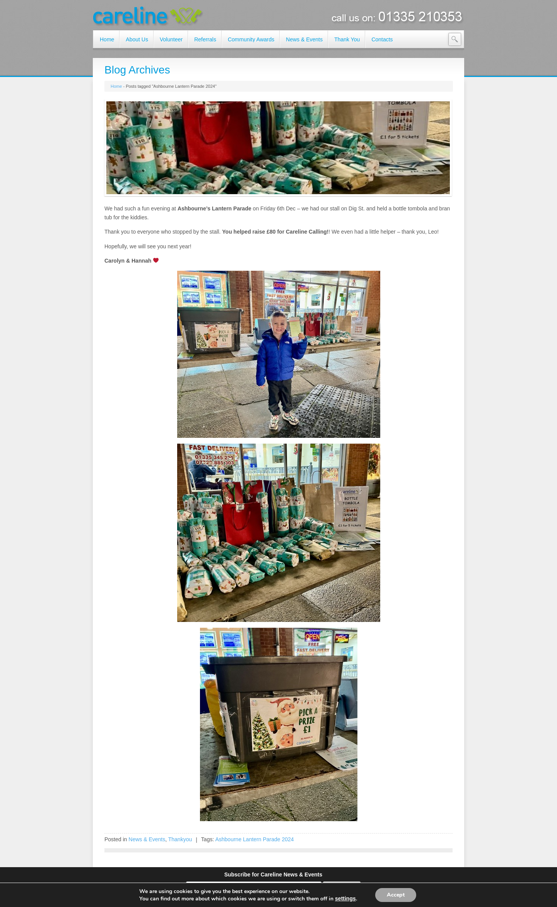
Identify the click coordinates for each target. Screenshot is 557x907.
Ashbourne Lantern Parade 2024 (254, 839)
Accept (396, 894)
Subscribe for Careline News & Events (273, 874)
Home (116, 86)
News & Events (146, 839)
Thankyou (180, 839)
